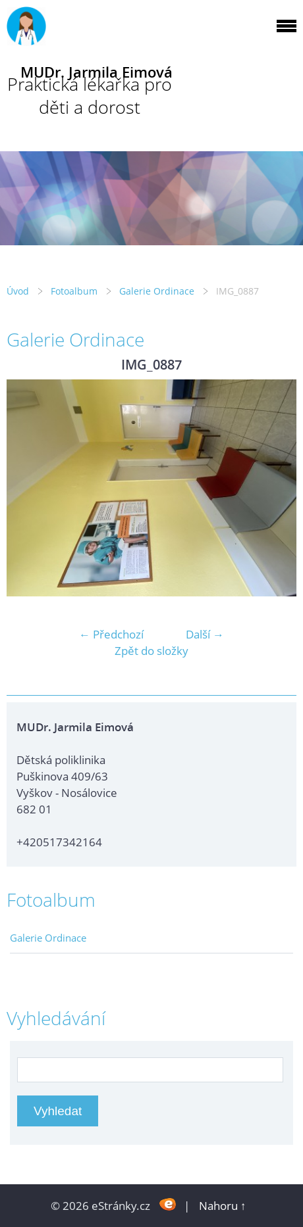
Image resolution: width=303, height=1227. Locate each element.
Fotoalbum (74, 291)
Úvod (18, 291)
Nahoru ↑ (222, 1205)
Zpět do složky (151, 650)
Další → (205, 634)
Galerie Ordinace (156, 291)
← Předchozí (111, 634)
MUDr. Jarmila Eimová (96, 72)
